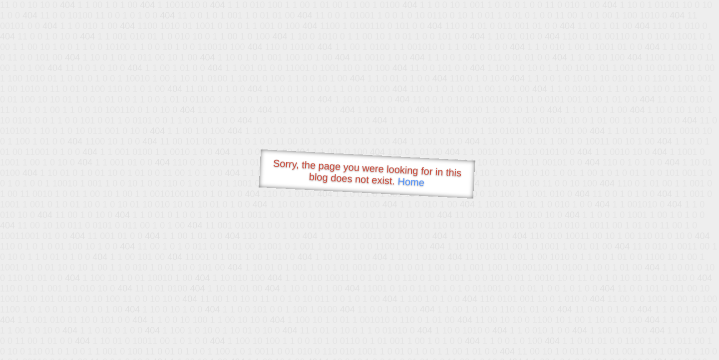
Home (410, 182)
